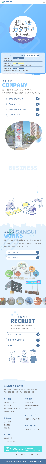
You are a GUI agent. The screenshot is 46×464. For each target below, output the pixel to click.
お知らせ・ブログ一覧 (32, 419)
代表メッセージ (9, 406)
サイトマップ (20, 455)
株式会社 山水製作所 (13, 385)
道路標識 (7, 425)
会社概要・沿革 (9, 411)
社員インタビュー (31, 403)
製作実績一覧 (8, 438)
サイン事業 (7, 422)
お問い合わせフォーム (32, 429)
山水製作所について (10, 403)
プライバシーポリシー (35, 455)
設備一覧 (7, 428)
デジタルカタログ (9, 441)
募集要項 (28, 409)
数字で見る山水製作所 (32, 406)
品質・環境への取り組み (12, 409)
